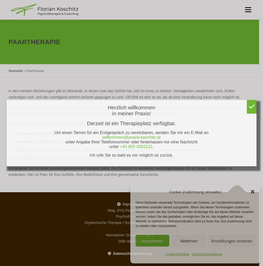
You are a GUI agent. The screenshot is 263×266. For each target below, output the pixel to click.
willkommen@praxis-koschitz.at (131, 137)
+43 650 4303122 (136, 146)
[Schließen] (251, 107)
